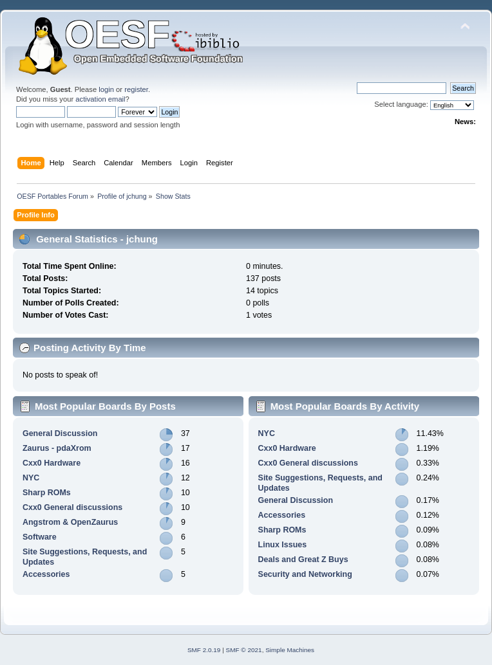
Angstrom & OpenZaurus (70, 522)
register (136, 89)
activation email (100, 99)
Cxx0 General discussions (72, 507)
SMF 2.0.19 (204, 649)
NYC (31, 477)
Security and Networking (305, 574)
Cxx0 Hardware (51, 463)
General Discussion (60, 433)
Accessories (46, 574)
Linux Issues (282, 544)
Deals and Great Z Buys (303, 559)
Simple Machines (289, 649)
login (106, 89)
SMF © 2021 (244, 649)
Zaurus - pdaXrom (57, 448)
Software (40, 537)
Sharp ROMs (47, 492)
